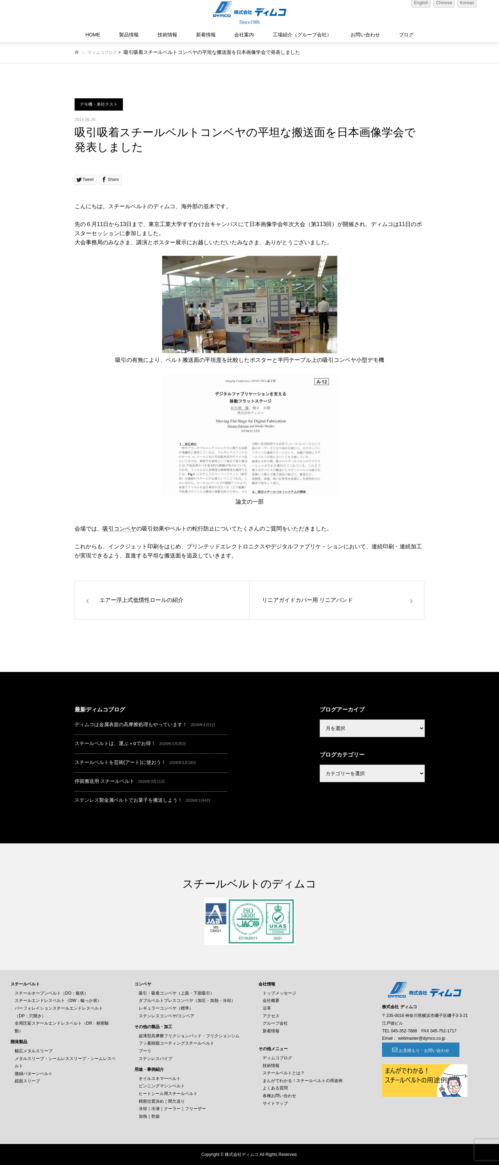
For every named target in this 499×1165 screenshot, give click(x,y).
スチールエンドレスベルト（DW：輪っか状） (58, 1000)
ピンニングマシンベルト (162, 1085)
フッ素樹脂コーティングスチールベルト (176, 1043)
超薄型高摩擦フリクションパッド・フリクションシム (189, 1035)
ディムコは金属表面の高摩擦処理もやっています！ (131, 724)
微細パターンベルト (34, 1073)
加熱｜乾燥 (149, 1116)
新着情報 (206, 34)
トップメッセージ (279, 993)
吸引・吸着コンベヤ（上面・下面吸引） (176, 993)
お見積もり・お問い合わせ (420, 1050)
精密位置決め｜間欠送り (162, 1101)
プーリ (145, 1050)
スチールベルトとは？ (284, 1073)
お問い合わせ (365, 34)
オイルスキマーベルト (160, 1078)
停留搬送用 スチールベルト (105, 781)
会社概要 (271, 1000)
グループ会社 (275, 1023)
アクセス (271, 1015)
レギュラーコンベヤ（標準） (166, 1008)
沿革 (267, 1008)
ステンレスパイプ (155, 1058)
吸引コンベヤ (119, 529)
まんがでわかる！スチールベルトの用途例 (302, 1080)
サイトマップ (275, 1103)
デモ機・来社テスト (99, 104)
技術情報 (167, 34)
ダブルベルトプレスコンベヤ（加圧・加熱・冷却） (187, 1000)
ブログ (406, 34)
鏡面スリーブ (27, 1081)
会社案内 (244, 34)
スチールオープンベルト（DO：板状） (51, 993)
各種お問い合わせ (279, 1095)
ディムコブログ (102, 52)
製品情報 (129, 34)
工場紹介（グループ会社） (302, 34)
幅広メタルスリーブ (34, 1050)
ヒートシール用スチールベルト (168, 1093)
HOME (92, 34)
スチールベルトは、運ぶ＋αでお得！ (115, 743)
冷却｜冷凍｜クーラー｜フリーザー (172, 1108)
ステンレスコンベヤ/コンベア (166, 1015)
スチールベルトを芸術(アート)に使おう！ (120, 762)
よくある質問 (275, 1088)
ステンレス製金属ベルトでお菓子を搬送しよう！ (128, 800)
